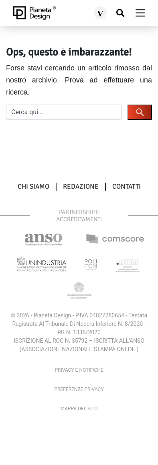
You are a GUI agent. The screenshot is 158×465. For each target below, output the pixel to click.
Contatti (126, 187)
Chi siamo (33, 187)
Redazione (81, 187)
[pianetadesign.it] (34, 13)
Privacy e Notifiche (79, 370)
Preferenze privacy (78, 389)
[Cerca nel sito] (120, 13)
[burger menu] (140, 13)
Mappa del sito (78, 409)
